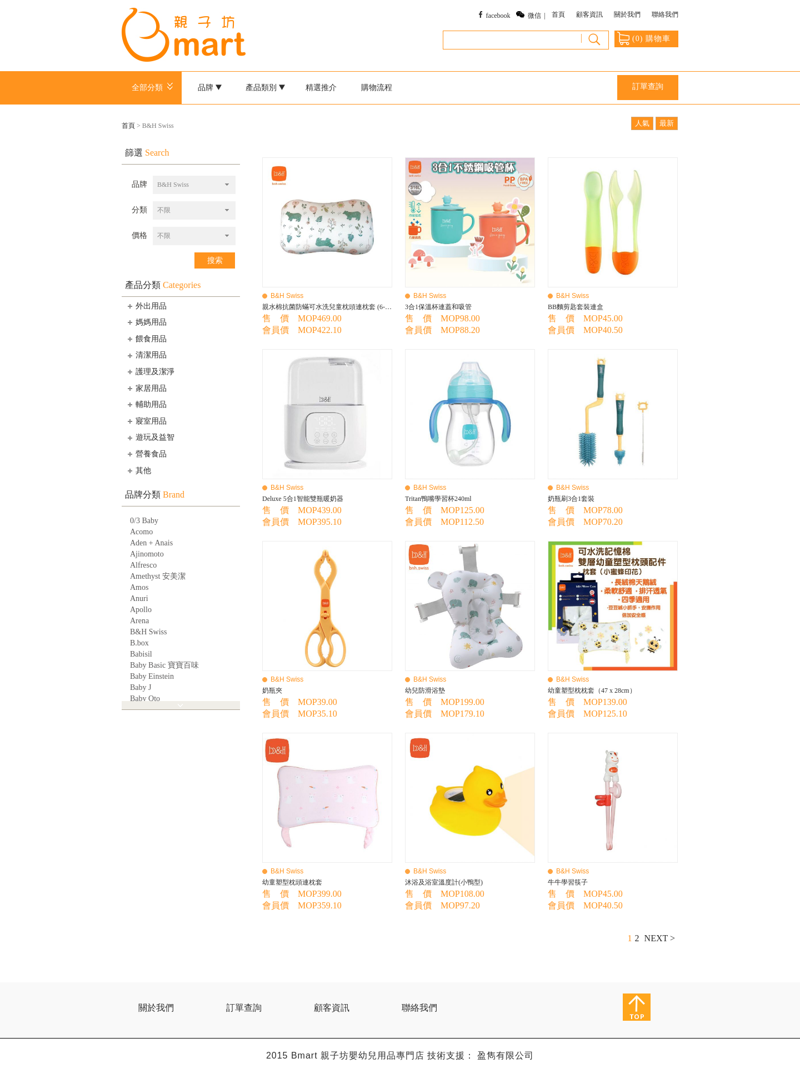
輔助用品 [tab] (146, 404)
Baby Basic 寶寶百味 (164, 665)
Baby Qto (145, 698)
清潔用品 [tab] (146, 355)
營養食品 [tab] (146, 453)
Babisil (141, 654)
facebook (498, 15)
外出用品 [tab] (146, 305)
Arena (139, 621)
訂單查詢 (647, 86)
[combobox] (194, 185)
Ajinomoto (147, 554)
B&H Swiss (148, 632)
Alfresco (143, 565)
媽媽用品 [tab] (146, 321)
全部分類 (154, 87)
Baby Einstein (152, 676)
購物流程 (376, 87)
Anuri (139, 598)
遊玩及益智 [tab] (150, 437)
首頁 (558, 14)
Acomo (141, 532)
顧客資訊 (589, 14)
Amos (139, 587)
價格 (139, 235)
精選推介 (321, 87)
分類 (139, 210)
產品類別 (266, 87)
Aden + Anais (151, 543)
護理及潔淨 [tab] (150, 371)
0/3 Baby (144, 520)
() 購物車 (644, 38)
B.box (139, 643)
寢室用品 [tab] (146, 420)
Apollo (141, 609)
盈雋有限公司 (505, 1055)
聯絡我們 (665, 14)
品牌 (210, 87)
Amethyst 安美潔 (158, 576)
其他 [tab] (138, 470)
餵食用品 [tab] (146, 338)
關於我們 (627, 14)
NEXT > (659, 938)
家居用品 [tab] (146, 388)
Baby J (141, 687)
